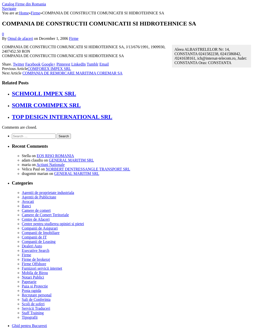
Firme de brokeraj (36, 259)
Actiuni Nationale (51, 165)
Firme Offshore (34, 264)
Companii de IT (34, 237)
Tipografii (30, 317)
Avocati (28, 201)
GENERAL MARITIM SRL (71, 160)
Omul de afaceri (20, 38)
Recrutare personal (36, 295)
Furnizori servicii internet (42, 268)
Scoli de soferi (33, 304)
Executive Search (35, 250)
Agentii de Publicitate (39, 197)
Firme (73, 38)
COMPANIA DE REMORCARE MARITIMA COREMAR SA (72, 73)
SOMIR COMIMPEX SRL (46, 105)
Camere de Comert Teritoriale (45, 215)
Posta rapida (31, 290)
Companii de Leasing (39, 241)
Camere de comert (36, 210)
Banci (26, 206)
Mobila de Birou (35, 273)
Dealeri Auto (32, 246)
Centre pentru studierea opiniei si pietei (53, 224)
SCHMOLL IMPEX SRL (44, 93)
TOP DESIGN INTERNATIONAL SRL (62, 117)
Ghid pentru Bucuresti (29, 326)
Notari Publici (33, 277)
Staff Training (33, 313)
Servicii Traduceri (36, 308)
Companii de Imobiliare (41, 233)
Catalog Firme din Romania (24, 4)
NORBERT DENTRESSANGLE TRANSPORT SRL (88, 169)
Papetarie (29, 282)
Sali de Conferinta (36, 299)
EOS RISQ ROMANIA (55, 156)
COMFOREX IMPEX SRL (49, 69)
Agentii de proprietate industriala (48, 192)
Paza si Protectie (35, 286)
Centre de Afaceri (36, 219)
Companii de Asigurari (40, 228)
